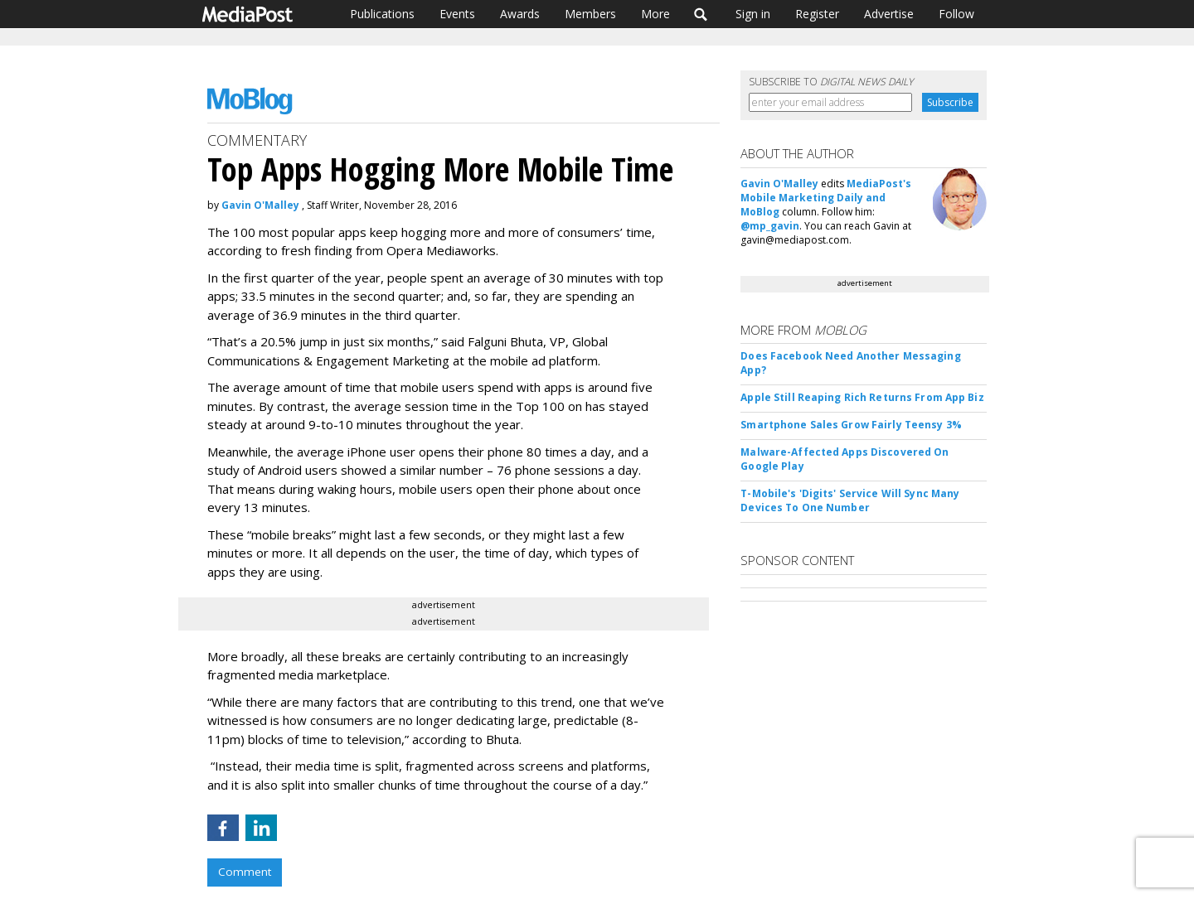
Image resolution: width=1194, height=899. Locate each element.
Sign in (752, 14)
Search (701, 14)
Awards (520, 14)
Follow (956, 14)
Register (817, 14)
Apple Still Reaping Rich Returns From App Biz (861, 397)
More (655, 14)
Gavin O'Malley (260, 205)
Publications (382, 14)
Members (590, 14)
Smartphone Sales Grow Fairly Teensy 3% (851, 425)
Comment (244, 871)
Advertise (889, 14)
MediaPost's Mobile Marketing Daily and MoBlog (825, 197)
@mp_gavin (769, 226)
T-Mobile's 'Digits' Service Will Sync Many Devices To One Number (849, 500)
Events (457, 14)
